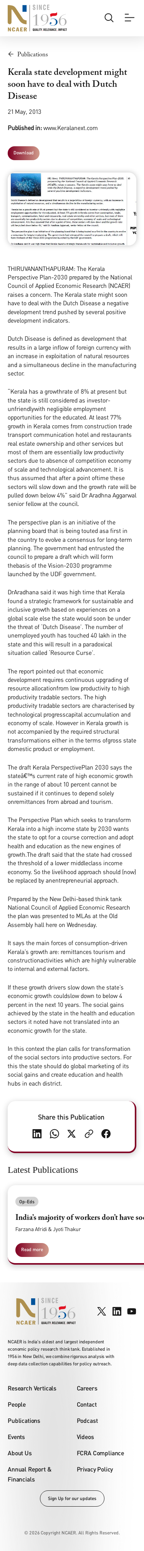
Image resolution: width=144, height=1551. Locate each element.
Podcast (87, 1420)
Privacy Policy (95, 1469)
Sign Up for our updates (72, 1498)
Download (23, 153)
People (17, 1404)
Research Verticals (32, 1388)
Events (16, 1436)
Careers (87, 1388)
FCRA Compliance (100, 1452)
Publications (24, 1420)
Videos (85, 1436)
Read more (32, 1249)
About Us (20, 1452)
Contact (87, 1404)
